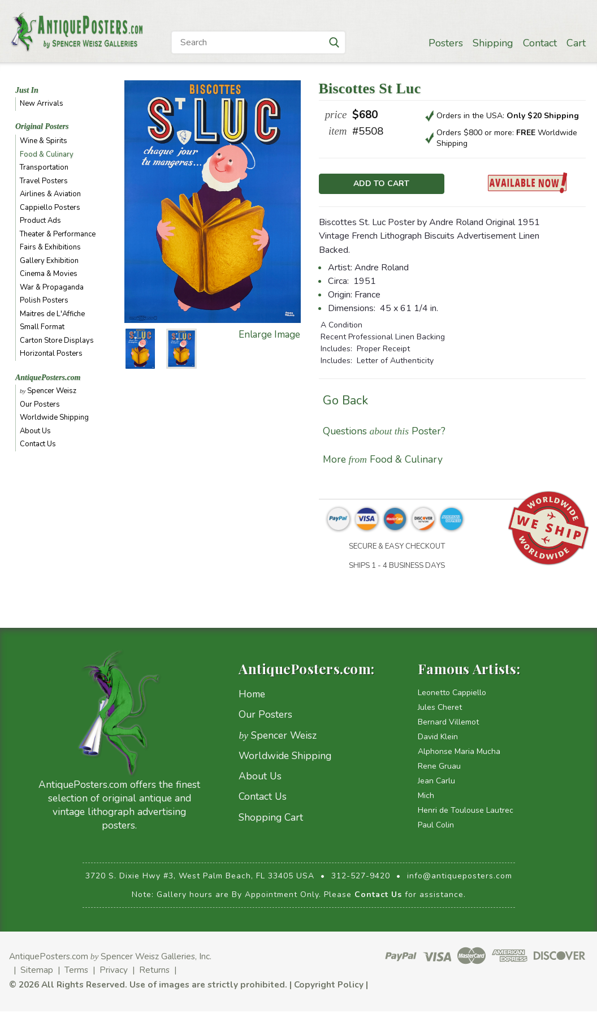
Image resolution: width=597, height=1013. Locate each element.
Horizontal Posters (51, 353)
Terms (76, 972)
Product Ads (40, 220)
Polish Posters (44, 300)
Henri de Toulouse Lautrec (465, 812)
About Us (35, 431)
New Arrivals (41, 103)
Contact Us (38, 444)
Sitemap (36, 972)
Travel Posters (44, 181)
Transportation (44, 167)
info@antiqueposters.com (459, 878)
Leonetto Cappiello (452, 694)
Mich (426, 797)
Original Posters (42, 126)
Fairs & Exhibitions (50, 247)
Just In (26, 90)
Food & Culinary (46, 154)
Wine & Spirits (43, 141)
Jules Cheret (440, 709)
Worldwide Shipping (54, 417)
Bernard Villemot (448, 724)
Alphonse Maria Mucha (459, 753)
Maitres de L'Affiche (52, 314)
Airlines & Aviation (50, 194)
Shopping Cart (271, 819)
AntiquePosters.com (48, 377)
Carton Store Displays (57, 340)
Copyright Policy (329, 987)
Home (252, 696)
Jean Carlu (436, 783)
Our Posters (40, 404)
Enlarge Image (269, 334)
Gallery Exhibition (49, 261)
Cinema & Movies (48, 274)
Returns (154, 972)
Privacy (114, 972)
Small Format (42, 327)
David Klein (438, 739)
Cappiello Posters (50, 207)
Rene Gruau (439, 768)
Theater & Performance (58, 234)
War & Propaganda (52, 287)
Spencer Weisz (48, 391)
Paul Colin (436, 827)
